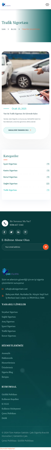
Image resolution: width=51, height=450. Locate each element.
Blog (13, 29)
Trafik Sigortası (25, 190)
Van (4, 29)
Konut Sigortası (25, 177)
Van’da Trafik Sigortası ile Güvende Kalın (20, 113)
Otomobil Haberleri (7, 448)
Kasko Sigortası (25, 170)
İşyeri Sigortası (25, 164)
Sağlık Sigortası (25, 183)
